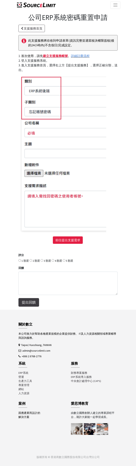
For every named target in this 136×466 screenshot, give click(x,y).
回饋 (21, 268)
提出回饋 (29, 302)
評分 (21, 255)
